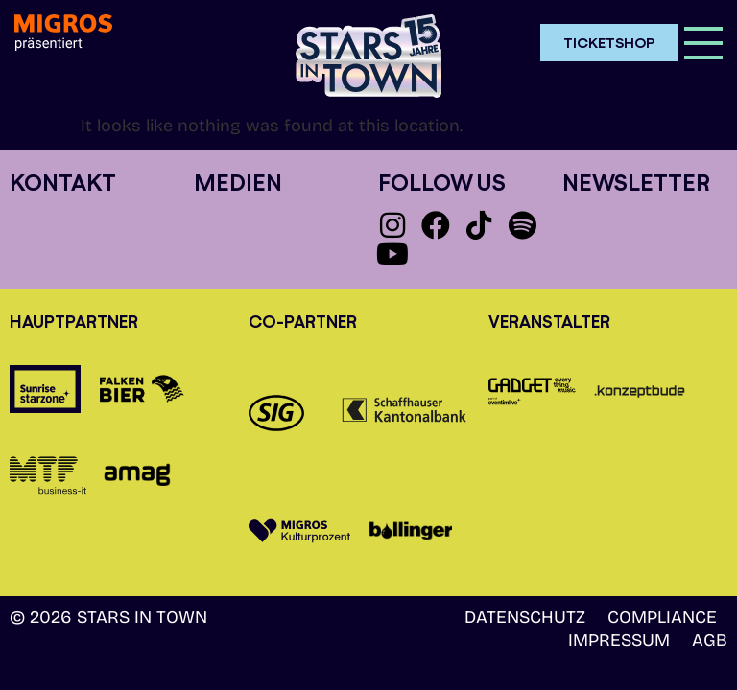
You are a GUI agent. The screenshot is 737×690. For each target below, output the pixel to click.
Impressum (619, 640)
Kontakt (63, 182)
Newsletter (636, 182)
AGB (709, 640)
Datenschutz (524, 617)
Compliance (662, 617)
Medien (238, 182)
